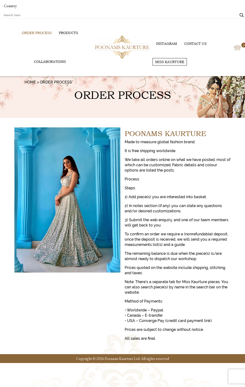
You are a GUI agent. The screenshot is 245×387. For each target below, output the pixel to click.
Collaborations (50, 61)
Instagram (166, 43)
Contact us (195, 43)
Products (68, 32)
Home (30, 82)
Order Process (37, 32)
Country (10, 5)
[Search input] (120, 15)
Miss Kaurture (169, 62)
